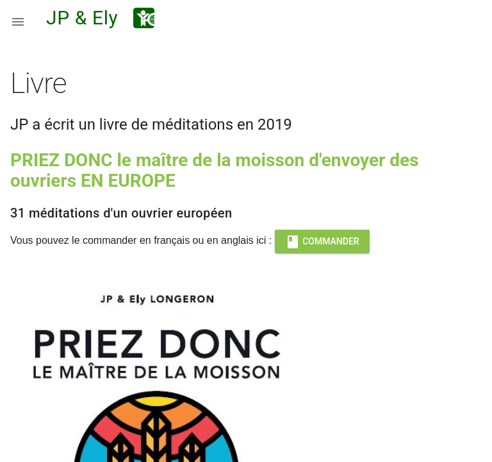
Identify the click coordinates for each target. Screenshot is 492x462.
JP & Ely (82, 18)
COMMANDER (322, 241)
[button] (18, 18)
